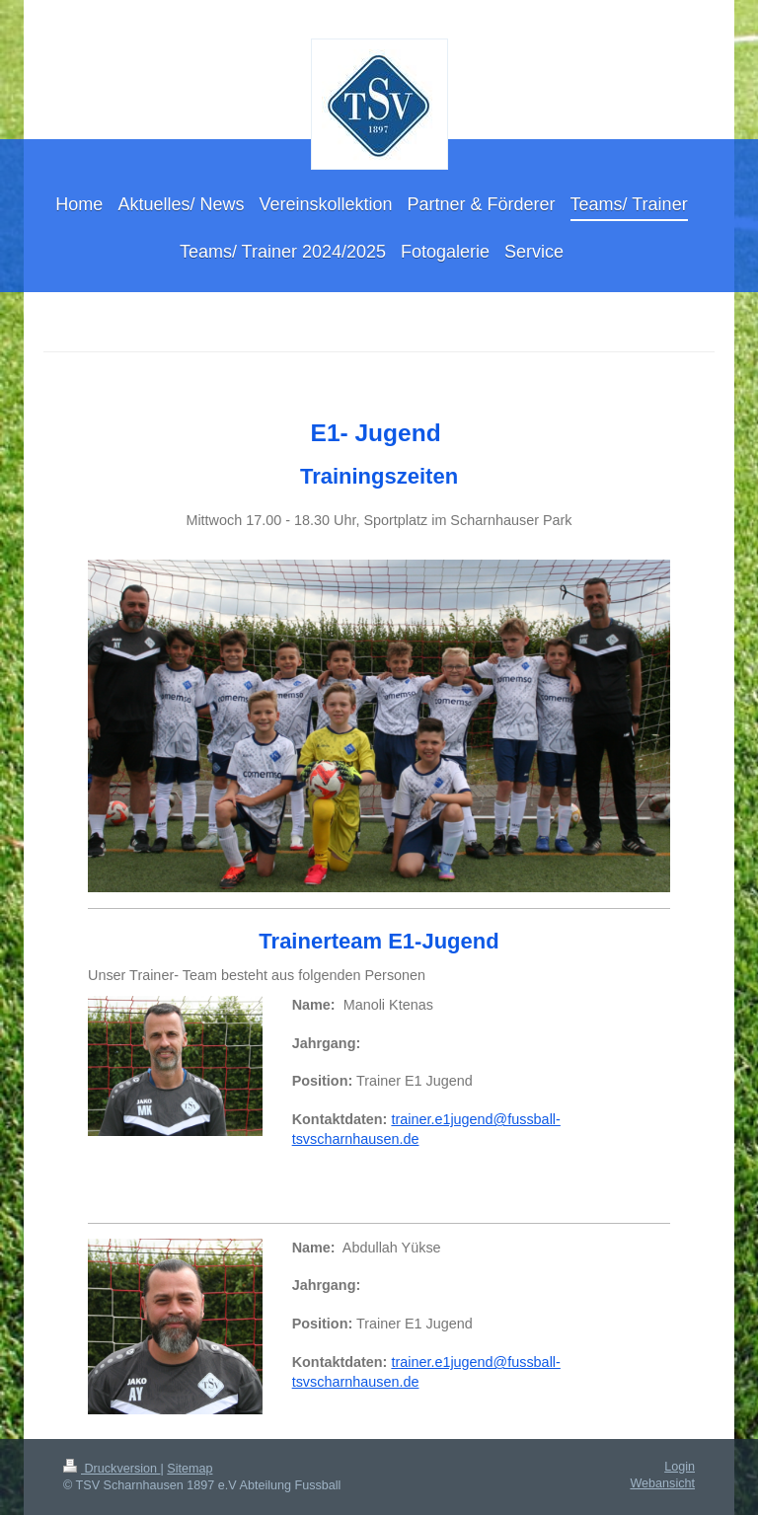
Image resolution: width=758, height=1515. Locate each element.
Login (679, 1467)
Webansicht (662, 1483)
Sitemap (189, 1469)
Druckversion (111, 1469)
